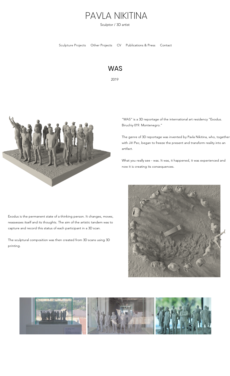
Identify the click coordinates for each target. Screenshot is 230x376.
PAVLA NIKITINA (116, 15)
